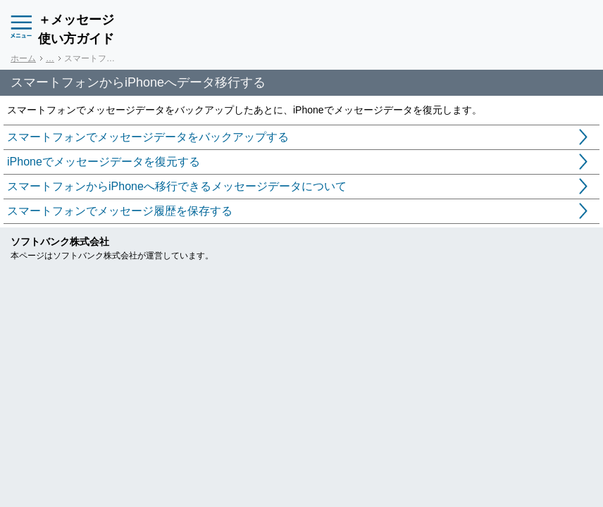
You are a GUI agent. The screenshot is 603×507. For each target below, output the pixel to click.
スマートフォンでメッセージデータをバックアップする (148, 137)
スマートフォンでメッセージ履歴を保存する (119, 211)
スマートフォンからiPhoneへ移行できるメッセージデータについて (177, 186)
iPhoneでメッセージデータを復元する (103, 162)
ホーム (23, 58)
